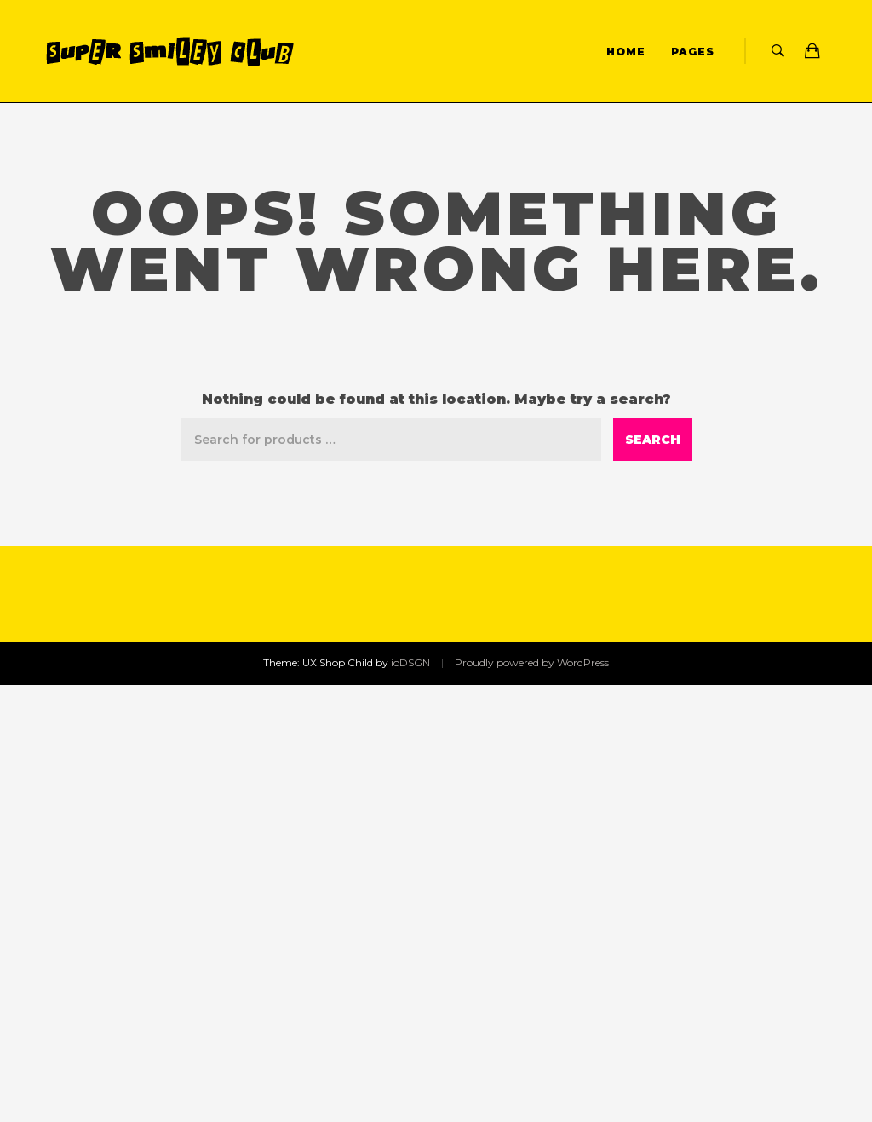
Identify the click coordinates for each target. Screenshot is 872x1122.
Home (625, 51)
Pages (692, 51)
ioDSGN (410, 662)
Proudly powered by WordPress (532, 662)
